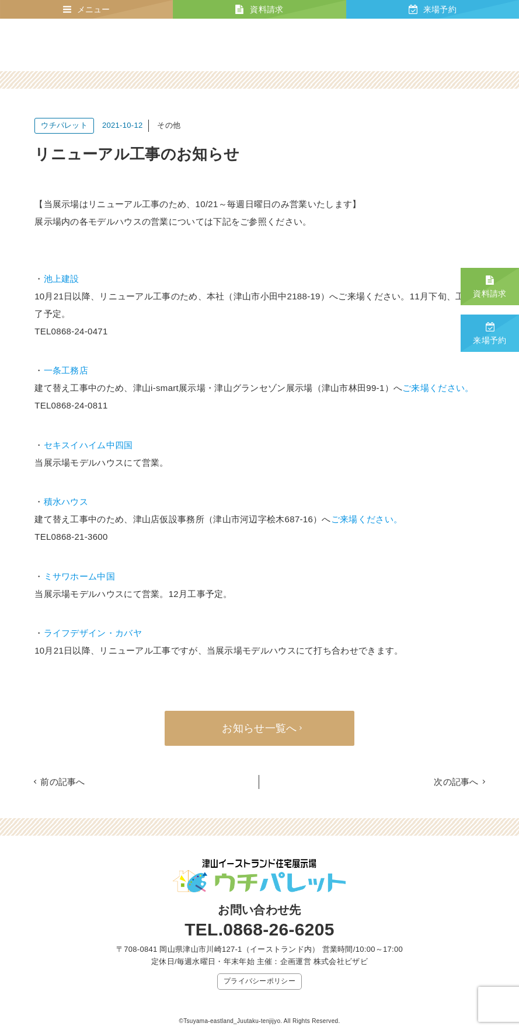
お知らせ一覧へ (259, 728)
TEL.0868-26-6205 (259, 929)
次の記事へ (456, 782)
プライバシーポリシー (259, 981)
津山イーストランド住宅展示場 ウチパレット (90, 44)
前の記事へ (62, 782)
